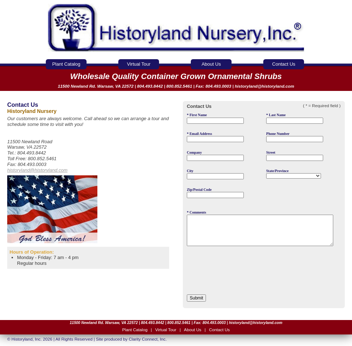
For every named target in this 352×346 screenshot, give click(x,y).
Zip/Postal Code (215, 193)
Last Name (294, 118)
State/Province (293, 174)
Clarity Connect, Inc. (148, 339)
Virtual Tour (138, 64)
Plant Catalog (66, 64)
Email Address (215, 137)
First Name (215, 118)
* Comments (260, 228)
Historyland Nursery (176, 28)
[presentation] (241, 272)
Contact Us (283, 64)
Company (215, 155)
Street (294, 155)
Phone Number (294, 137)
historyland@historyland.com (264, 86)
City (215, 174)
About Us (211, 64)
